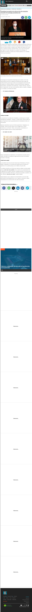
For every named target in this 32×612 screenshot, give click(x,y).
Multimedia (14, 599)
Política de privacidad (25, 599)
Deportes (14, 597)
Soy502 (5, 596)
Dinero (7, 597)
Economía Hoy (10, 596)
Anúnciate (27, 596)
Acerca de (27, 598)
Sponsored (5, 601)
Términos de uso (26, 601)
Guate (4, 597)
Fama (10, 597)
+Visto (16, 209)
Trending (4, 599)
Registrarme (10, 1)
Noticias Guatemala (6, 9)
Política (19, 9)
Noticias (14, 9)
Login (6, 1)
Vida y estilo (9, 599)
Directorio (27, 602)
